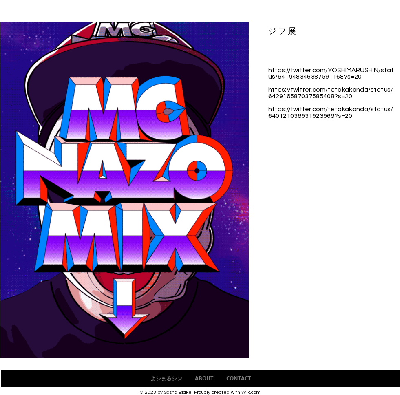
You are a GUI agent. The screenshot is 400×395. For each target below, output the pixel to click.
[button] (124, 190)
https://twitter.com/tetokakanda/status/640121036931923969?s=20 (330, 112)
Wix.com (251, 392)
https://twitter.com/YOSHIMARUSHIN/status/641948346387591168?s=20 (331, 73)
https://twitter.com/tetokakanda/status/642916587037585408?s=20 (330, 92)
